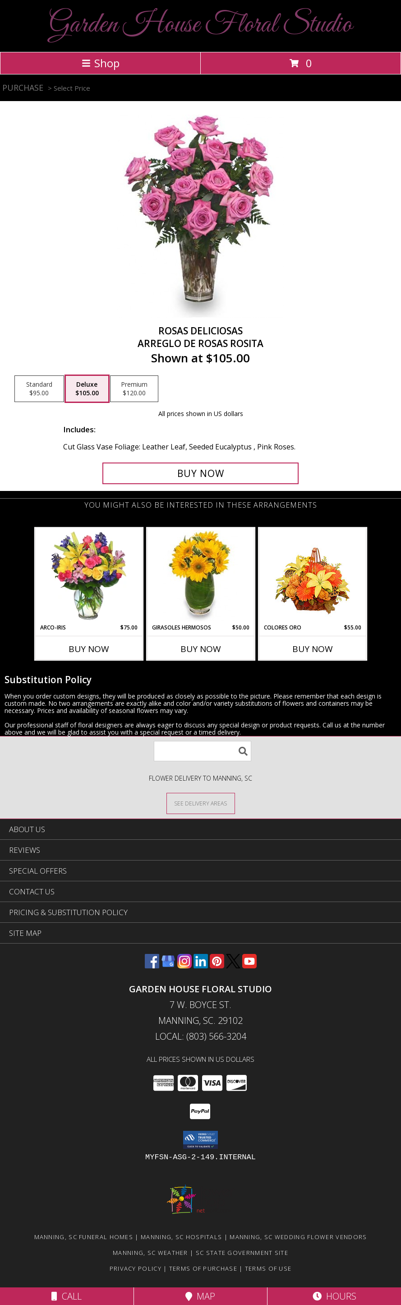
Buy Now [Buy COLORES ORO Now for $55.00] (312, 649)
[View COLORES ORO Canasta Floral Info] (312, 576)
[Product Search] (202, 751)
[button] (200, 1140)
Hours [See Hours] (334, 1296)
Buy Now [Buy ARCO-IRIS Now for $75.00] (89, 649)
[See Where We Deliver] (200, 803)
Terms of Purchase (203, 1268)
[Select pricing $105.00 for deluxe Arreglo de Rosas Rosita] (87, 389)
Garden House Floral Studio (200, 25)
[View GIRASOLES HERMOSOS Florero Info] (200, 575)
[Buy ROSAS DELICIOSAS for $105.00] (200, 473)
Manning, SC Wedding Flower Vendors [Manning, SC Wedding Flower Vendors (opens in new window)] (298, 1237)
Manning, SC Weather (150, 1253)
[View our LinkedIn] (201, 965)
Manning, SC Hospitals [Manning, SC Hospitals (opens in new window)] (181, 1237)
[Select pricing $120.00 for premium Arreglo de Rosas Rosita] (134, 389)
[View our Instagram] (184, 965)
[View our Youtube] (249, 965)
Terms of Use (268, 1268)
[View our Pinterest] (217, 965)
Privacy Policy (135, 1268)
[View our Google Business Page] (168, 965)
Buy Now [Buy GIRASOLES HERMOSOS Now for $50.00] (200, 649)
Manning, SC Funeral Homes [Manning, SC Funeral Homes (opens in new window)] (84, 1237)
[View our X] (233, 965)
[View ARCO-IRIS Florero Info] (88, 575)
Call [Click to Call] (66, 1296)
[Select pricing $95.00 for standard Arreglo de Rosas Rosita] (39, 389)
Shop (101, 63)
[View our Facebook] (152, 965)
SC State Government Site (242, 1253)
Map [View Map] (200, 1296)
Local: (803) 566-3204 (200, 1036)
